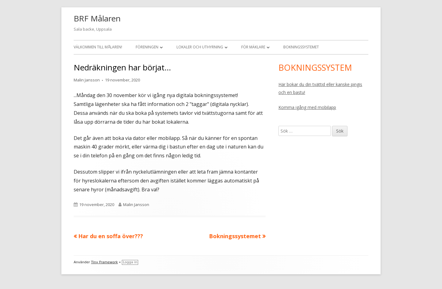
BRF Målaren (97, 18)
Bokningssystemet (301, 47)
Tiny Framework (104, 262)
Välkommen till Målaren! (98, 47)
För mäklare (253, 47)
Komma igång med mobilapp (307, 107)
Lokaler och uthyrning (199, 47)
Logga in (130, 262)
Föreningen (147, 47)
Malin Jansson (87, 80)
